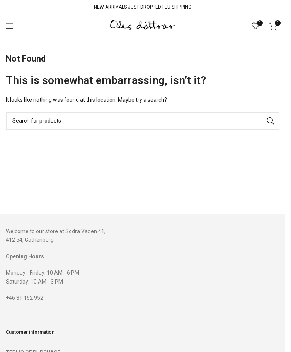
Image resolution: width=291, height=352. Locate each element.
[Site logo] (142, 25)
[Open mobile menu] (9, 26)
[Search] (142, 121)
